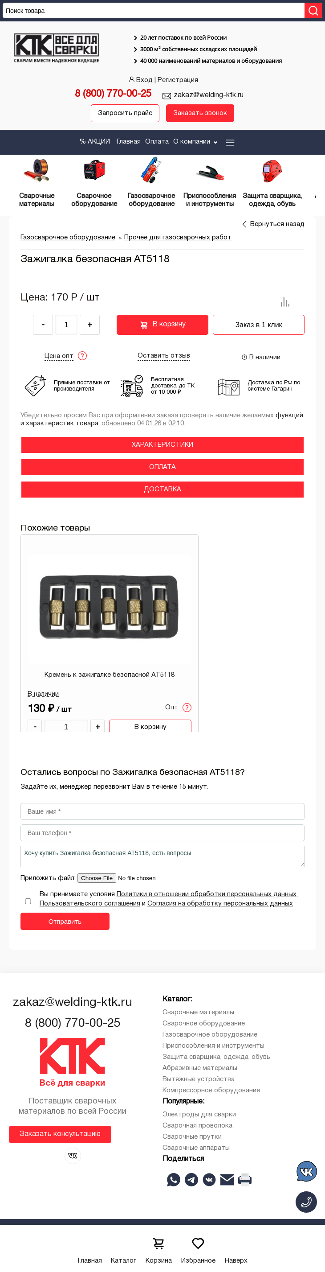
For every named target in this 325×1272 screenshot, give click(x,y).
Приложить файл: (48, 878)
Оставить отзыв (164, 356)
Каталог (123, 1248)
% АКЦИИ (94, 142)
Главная (129, 142)
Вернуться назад (277, 224)
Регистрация (178, 80)
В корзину (163, 325)
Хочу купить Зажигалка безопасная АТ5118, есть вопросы (162, 856)
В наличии (260, 357)
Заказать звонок (200, 113)
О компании (196, 142)
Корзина (159, 1248)
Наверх (236, 1248)
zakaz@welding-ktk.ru (209, 95)
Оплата (157, 142)
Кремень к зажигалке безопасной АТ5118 (110, 675)
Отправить (65, 921)
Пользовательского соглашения (90, 904)
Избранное (198, 1248)
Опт (178, 707)
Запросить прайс (125, 113)
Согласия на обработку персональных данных (220, 904)
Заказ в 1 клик (258, 325)
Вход (140, 80)
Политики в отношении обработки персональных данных (207, 894)
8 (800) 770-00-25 (113, 94)
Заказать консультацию (60, 1134)
